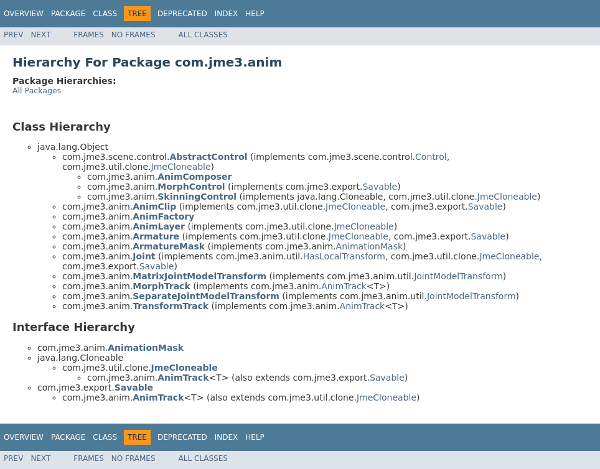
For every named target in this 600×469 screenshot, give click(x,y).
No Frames (133, 34)
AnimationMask (369, 246)
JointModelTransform (458, 276)
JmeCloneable (181, 167)
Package (68, 13)
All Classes (203, 34)
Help (255, 13)
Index (226, 13)
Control (431, 157)
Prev (13, 34)
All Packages (36, 90)
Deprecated (182, 13)
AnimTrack (344, 286)
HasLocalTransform (344, 256)
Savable (379, 187)
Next (40, 34)
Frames (88, 34)
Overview (24, 13)
